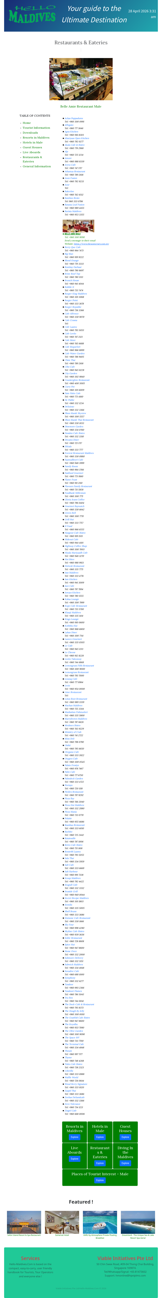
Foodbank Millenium (75, 492)
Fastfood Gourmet (74, 473)
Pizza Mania (71, 811)
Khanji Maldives (73, 612)
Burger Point (71, 300)
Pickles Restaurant (74, 791)
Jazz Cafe (69, 585)
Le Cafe (68, 645)
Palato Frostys (72, 765)
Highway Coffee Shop (76, 546)
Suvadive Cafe (72, 971)
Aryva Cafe (70, 164)
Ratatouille (70, 838)
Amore (68, 158)
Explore (74, 1137)
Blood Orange (72, 260)
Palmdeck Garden (74, 778)
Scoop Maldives (72, 878)
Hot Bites (69, 559)
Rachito (68, 831)
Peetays (68, 785)
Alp (66, 151)
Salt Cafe (69, 864)
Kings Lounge (71, 619)
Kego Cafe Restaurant (76, 605)
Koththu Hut (71, 625)
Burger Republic (73, 307)
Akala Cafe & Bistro (74, 144)
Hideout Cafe (71, 539)
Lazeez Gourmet (73, 639)
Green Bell (70, 512)
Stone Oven (70, 951)
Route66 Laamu (73, 851)
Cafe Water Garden (74, 353)
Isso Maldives (71, 572)
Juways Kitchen (72, 592)
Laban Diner (71, 632)
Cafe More (70, 340)
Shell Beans (70, 911)
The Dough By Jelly (74, 1011)
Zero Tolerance (72, 1104)
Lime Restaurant (73, 692)
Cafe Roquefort (72, 346)
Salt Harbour (71, 871)
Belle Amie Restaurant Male (80, 106)
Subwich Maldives (74, 964)
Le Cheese (70, 652)
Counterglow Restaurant (77, 380)
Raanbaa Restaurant (74, 825)
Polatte (68, 818)
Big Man (69, 253)
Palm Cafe (70, 771)
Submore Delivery (74, 957)
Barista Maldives (73, 211)
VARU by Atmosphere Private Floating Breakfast (100, 1236)
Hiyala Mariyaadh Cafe (76, 552)
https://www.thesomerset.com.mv (91, 243)
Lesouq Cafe (71, 678)
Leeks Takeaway (73, 659)
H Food (68, 526)
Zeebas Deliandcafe (74, 1097)
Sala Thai (69, 858)
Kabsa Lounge (72, 599)
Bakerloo (69, 191)
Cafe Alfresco (71, 313)
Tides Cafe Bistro (73, 1064)
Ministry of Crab (73, 732)
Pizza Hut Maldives (74, 805)
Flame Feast (71, 479)
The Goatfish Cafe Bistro (77, 1017)
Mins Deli (69, 738)
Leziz (67, 685)
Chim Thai (70, 360)
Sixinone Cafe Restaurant (77, 918)
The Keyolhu (71, 1024)
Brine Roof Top (72, 273)
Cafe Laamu (71, 326)
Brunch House (72, 280)
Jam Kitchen (71, 579)
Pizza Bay (69, 798)
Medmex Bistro (72, 725)
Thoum (68, 1050)
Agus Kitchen (71, 131)
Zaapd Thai (70, 1090)
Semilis (68, 904)
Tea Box (69, 997)
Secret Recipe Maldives (76, 898)
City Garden (71, 373)
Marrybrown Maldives (76, 718)
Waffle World (71, 1077)
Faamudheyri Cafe (74, 459)
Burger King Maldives (76, 293)
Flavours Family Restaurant (78, 486)
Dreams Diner (72, 439)
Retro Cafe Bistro (73, 845)
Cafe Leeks (70, 333)
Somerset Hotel (62, 1235)
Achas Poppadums (74, 118)
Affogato (69, 125)
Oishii (67, 745)
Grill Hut (69, 519)
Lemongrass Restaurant (76, 672)
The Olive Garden (74, 1030)
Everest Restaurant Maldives (79, 453)
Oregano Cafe (72, 752)
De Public (69, 400)
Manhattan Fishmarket (76, 712)
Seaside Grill (71, 891)
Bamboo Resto (72, 198)
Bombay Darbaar (73, 267)
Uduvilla (69, 1070)
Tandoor (69, 984)
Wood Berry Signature (76, 1084)
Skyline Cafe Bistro (74, 931)
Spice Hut (70, 944)
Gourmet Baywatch (74, 506)
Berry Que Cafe (73, 247)
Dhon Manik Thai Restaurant (79, 419)
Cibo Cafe (70, 366)
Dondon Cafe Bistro (74, 433)
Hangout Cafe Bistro (75, 532)
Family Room (71, 466)
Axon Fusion (71, 178)
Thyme (68, 1057)
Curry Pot (69, 386)
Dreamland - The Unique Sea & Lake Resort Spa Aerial (138, 1236)
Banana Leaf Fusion (74, 204)
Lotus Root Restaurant (76, 698)
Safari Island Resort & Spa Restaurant (24, 1235)
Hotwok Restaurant (74, 566)
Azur (67, 184)
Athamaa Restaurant (75, 171)
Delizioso (69, 406)
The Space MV (72, 1037)
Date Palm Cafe (72, 393)
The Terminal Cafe (74, 1044)
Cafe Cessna (71, 320)
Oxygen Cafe (71, 758)
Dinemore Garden (74, 426)
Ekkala (68, 446)
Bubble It (69, 287)
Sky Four (69, 924)
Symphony (70, 977)
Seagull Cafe (71, 884)
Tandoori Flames (73, 991)
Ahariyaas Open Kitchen (77, 138)
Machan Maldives (73, 705)
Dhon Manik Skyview (75, 413)
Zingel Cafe (70, 1110)
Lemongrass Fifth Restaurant (79, 665)
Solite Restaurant (73, 937)
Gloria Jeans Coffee (74, 499)
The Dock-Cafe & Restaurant (79, 1004)
